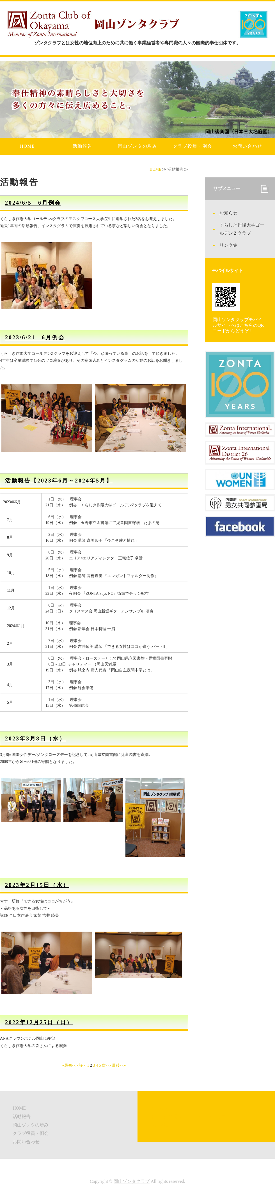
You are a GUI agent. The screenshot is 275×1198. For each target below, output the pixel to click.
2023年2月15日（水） (37, 885)
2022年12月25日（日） (39, 1022)
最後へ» (119, 1065)
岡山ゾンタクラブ (132, 1181)
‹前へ (81, 1065)
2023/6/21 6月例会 (35, 337)
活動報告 (82, 146)
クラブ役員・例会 (192, 146)
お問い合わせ (247, 146)
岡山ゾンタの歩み (137, 146)
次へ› (106, 1065)
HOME (27, 146)
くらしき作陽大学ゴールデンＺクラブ (241, 229)
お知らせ (228, 213)
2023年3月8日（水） (35, 738)
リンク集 (228, 245)
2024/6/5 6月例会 (33, 203)
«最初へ (69, 1065)
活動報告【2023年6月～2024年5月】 (59, 480)
